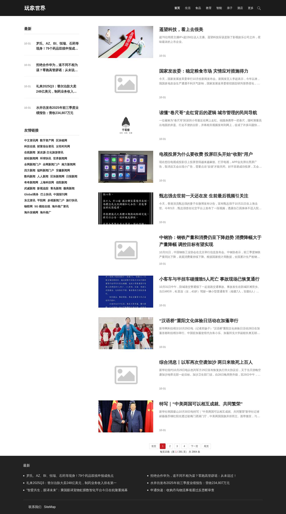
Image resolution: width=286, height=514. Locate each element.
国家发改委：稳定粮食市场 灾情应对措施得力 (203, 71)
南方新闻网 (68, 164)
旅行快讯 (71, 200)
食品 (198, 8)
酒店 (240, 8)
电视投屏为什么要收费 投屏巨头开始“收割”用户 (206, 154)
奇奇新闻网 (31, 182)
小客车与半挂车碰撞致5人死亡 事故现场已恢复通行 (209, 279)
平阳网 (41, 200)
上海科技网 (47, 182)
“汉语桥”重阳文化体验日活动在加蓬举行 (198, 320)
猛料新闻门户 (45, 170)
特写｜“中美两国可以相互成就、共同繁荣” (201, 403)
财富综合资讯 (45, 146)
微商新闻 (68, 188)
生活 (188, 8)
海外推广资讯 (60, 206)
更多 (250, 8)
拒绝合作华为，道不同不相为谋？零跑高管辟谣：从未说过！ (57, 70)
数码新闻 (29, 176)
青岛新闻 (56, 188)
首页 (177, 8)
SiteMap (50, 507)
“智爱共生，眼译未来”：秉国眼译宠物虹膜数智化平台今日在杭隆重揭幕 (75, 490)
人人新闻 (42, 176)
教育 (209, 8)
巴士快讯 (46, 194)
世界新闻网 (60, 158)
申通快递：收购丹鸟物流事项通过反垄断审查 (180, 490)
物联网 (28, 206)
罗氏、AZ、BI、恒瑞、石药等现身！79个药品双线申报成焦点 (57, 48)
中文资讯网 (31, 140)
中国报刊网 (60, 194)
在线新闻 (29, 152)
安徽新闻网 (63, 170)
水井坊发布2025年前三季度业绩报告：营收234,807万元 (188, 483)
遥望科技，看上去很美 (181, 29)
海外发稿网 (31, 212)
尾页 (206, 446)
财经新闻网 (31, 158)
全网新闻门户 (32, 164)
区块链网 (61, 140)
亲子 (229, 8)
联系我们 (35, 507)
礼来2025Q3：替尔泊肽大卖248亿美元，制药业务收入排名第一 (56, 91)
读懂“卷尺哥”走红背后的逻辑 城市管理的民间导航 (208, 112)
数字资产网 (47, 140)
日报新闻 (71, 176)
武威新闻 (29, 188)
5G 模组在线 (42, 206)
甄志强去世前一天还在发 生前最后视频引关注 (203, 195)
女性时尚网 (63, 146)
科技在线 (29, 146)
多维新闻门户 (56, 200)
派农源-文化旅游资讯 (50, 152)
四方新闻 (29, 170)
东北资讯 (29, 200)
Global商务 (31, 194)
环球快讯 (45, 158)
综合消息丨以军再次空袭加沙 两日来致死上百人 (206, 362)
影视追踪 (42, 188)
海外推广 (45, 212)
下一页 (194, 446)
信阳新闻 (61, 182)
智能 (219, 8)
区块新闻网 (57, 176)
